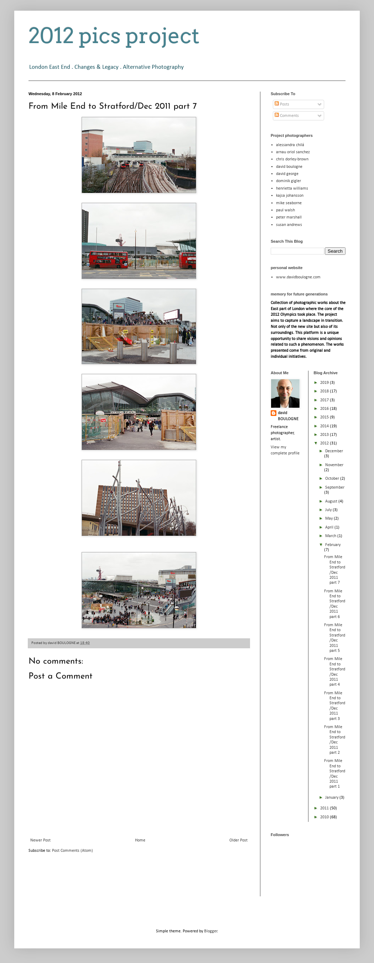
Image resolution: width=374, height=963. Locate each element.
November (334, 465)
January (332, 797)
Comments (287, 116)
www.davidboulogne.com (298, 277)
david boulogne (289, 167)
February (333, 545)
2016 (325, 409)
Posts (282, 104)
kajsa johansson (289, 196)
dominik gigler (288, 181)
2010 (325, 817)
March (331, 536)
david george (287, 174)
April (329, 527)
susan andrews (289, 225)
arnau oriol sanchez (293, 152)
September (334, 487)
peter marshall (289, 217)
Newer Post (40, 840)
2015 (325, 417)
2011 (325, 808)
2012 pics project (113, 35)
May (329, 518)
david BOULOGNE (288, 416)
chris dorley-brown (292, 159)
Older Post (238, 840)
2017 (325, 400)
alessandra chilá (290, 145)
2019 (325, 383)
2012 (325, 443)
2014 (325, 426)
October (332, 479)
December (334, 451)
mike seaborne (289, 203)
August (331, 501)
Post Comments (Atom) (72, 851)
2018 (325, 391)
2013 (325, 435)
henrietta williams (292, 188)
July (329, 510)
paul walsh (285, 210)
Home (140, 840)
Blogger (210, 931)
